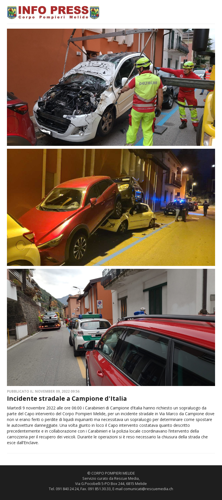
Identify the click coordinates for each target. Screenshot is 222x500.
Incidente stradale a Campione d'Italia (67, 398)
